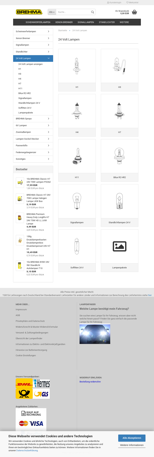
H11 (20, 88)
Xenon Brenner (64, 22)
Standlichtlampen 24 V (29, 103)
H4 (19, 78)
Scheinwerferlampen (38, 22)
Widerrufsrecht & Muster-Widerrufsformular (37, 327)
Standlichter (107, 22)
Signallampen (86, 22)
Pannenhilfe (21, 145)
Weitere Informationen (131, 445)
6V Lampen (21, 125)
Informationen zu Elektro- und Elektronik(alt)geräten (40, 344)
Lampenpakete (25, 112)
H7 (19, 83)
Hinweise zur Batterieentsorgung (31, 350)
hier (150, 295)
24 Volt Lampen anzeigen (30, 64)
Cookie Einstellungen (26, 355)
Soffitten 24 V (24, 108)
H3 (19, 74)
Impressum (21, 309)
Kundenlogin (114, 2)
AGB (18, 315)
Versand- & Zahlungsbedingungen (32, 332)
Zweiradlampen (23, 132)
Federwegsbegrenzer (26, 152)
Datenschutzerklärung (27, 450)
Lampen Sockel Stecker (27, 139)
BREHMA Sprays (24, 118)
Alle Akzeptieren (132, 438)
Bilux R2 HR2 (24, 93)
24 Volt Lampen (23, 58)
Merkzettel (132, 2)
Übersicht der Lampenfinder (29, 338)
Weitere (124, 22)
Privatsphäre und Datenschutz (30, 321)
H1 (19, 69)
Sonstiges (21, 159)
